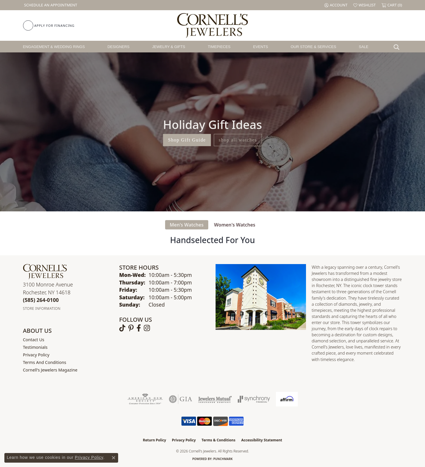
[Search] (398, 46)
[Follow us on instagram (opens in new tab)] (147, 328)
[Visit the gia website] (180, 399)
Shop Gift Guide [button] (187, 139)
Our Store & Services (313, 47)
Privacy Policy (36, 355)
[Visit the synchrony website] (254, 399)
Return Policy (154, 440)
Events (260, 47)
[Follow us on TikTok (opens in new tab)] (122, 328)
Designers (119, 47)
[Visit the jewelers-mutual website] (215, 399)
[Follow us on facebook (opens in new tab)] (139, 328)
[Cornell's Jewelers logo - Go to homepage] (212, 25)
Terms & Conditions (218, 440)
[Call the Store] (41, 299)
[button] (335, 5)
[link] (50, 5)
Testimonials (35, 347)
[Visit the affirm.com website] (287, 399)
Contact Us (33, 339)
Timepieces (219, 47)
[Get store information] (42, 308)
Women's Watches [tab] (234, 225)
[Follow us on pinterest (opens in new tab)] (131, 328)
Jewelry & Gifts (168, 47)
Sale (363, 47)
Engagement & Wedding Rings (54, 47)
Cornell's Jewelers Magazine (50, 370)
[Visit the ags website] (145, 399)
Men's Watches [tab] (187, 225)
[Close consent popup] (113, 457)
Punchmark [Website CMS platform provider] (223, 459)
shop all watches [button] (238, 139)
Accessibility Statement (261, 440)
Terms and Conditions (44, 362)
